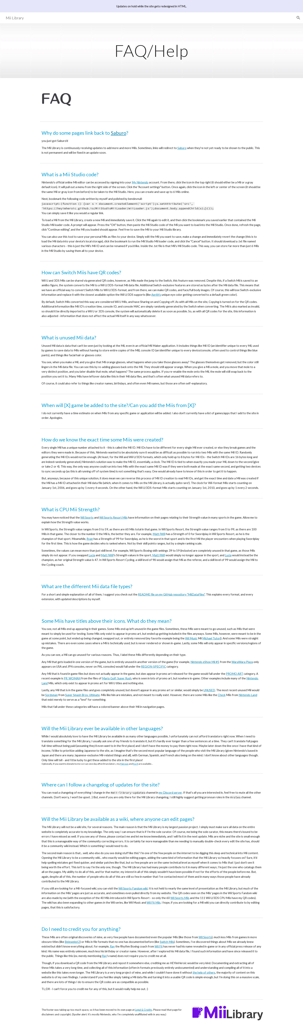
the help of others (204, 972)
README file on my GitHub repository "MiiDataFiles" (171, 594)
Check (222, 695)
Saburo (118, 133)
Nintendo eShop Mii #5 (205, 662)
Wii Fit (159, 946)
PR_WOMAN (72, 678)
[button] (298, 17)
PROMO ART (234, 673)
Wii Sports (87, 517)
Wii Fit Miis (154, 902)
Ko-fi (135, 763)
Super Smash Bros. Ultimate (82, 695)
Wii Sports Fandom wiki (133, 888)
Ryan (90, 538)
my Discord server (170, 792)
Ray (112, 946)
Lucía (92, 555)
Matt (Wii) (159, 534)
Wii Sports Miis (179, 898)
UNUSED (209, 690)
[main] (151, 50)
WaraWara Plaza (242, 662)
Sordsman (51, 695)
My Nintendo (140, 182)
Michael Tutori (211, 638)
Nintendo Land (248, 695)
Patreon (124, 763)
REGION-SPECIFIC (153, 666)
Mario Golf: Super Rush (116, 678)
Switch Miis (167, 941)
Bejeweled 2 (72, 941)
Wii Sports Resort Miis (113, 517)
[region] (151, 6)
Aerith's (156, 294)
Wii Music (191, 638)
